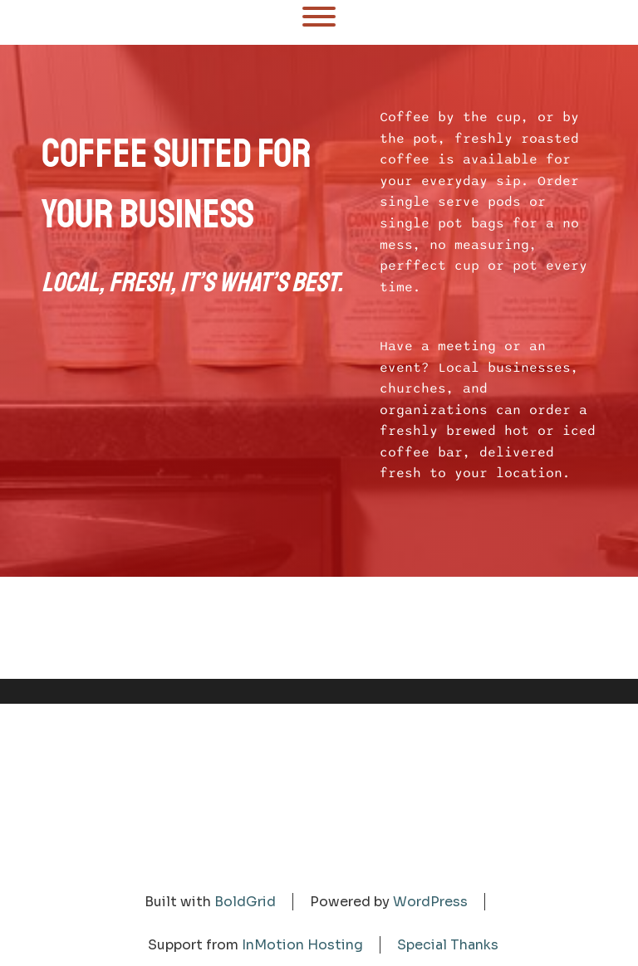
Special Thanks (447, 945)
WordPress (430, 901)
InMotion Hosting (302, 945)
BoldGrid (245, 901)
